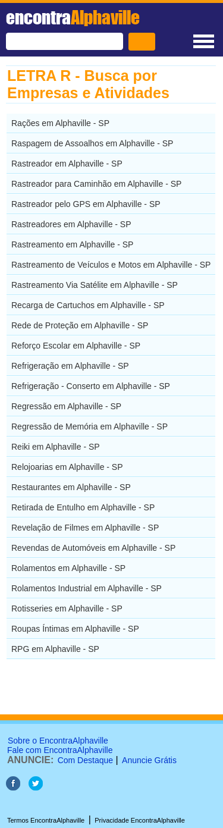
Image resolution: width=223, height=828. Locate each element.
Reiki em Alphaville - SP (55, 446)
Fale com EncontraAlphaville (59, 750)
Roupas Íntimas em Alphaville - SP (75, 628)
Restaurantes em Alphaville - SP (71, 487)
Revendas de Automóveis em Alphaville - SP (93, 548)
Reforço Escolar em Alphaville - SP (75, 345)
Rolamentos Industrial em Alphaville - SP (86, 588)
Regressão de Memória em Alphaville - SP (89, 426)
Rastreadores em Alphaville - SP (71, 224)
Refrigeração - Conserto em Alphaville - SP (90, 386)
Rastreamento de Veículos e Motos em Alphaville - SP (111, 264)
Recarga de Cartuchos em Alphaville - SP (88, 305)
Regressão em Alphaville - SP (66, 406)
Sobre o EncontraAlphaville (58, 740)
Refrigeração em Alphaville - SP (70, 366)
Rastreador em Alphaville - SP (67, 163)
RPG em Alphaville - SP (55, 649)
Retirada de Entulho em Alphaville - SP (83, 507)
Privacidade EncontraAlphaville (140, 820)
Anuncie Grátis (149, 760)
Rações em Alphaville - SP (60, 123)
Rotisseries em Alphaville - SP (67, 608)
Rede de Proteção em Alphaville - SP (79, 325)
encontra (73, 17)
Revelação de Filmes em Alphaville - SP (85, 527)
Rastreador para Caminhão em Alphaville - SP (96, 184)
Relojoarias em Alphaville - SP (67, 467)
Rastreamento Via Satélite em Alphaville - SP (94, 285)
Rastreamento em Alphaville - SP (72, 244)
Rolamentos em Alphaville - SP (68, 568)
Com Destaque (85, 760)
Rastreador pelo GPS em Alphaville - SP (86, 204)
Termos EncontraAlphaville (45, 820)
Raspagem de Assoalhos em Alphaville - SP (92, 143)
